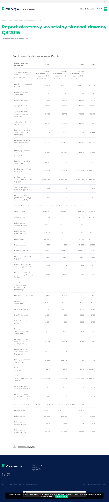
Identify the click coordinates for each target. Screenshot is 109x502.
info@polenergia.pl (36, 465)
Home (4, 20)
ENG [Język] (105, 1)
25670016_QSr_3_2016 (24, 446)
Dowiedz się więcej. (47, 496)
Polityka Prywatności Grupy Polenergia (94, 485)
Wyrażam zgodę (61, 496)
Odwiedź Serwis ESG (87, 9)
